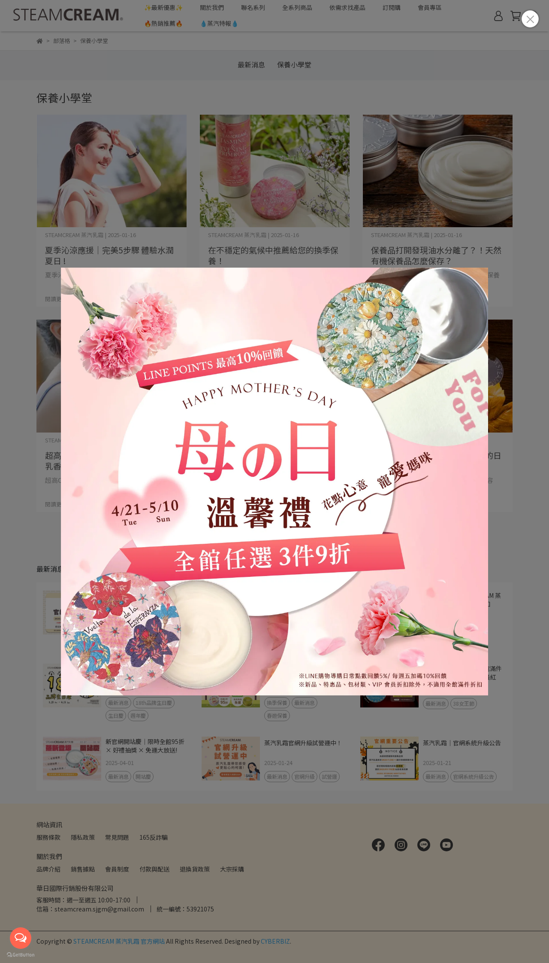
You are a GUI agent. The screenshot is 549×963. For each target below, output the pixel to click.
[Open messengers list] (20, 938)
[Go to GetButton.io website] (20, 954)
